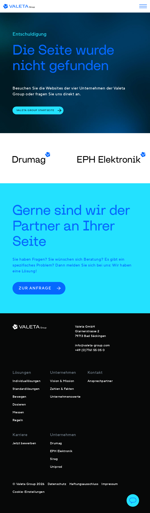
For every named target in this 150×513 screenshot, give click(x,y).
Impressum (109, 484)
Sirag (54, 459)
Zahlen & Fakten (62, 389)
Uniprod (56, 467)
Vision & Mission (62, 381)
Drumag (56, 443)
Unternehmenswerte (65, 397)
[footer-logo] (29, 337)
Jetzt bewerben (24, 443)
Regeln (17, 420)
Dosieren (19, 404)
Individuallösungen (26, 381)
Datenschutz (57, 484)
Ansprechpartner (100, 381)
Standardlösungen (25, 389)
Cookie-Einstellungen (28, 492)
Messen (18, 412)
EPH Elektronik (61, 451)
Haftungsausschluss (83, 484)
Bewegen (19, 397)
